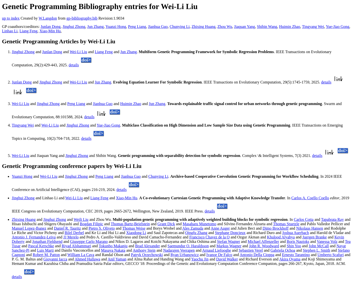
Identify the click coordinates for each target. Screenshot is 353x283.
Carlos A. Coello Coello (310, 198)
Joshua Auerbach (295, 233)
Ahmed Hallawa (87, 259)
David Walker (227, 259)
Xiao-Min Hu (50, 31)
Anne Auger (220, 228)
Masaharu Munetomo (199, 224)
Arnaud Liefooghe (216, 250)
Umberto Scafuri (330, 255)
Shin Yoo (294, 246)
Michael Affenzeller (263, 241)
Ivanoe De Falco (219, 255)
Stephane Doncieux (230, 233)
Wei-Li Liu (78, 52)
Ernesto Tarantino (296, 255)
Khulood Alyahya (281, 237)
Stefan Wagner (228, 241)
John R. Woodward (264, 246)
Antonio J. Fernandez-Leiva (34, 237)
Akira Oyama (290, 259)
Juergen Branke (315, 237)
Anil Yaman (117, 259)
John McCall (319, 246)
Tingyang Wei (313, 26)
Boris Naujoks (298, 241)
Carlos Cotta (304, 219)
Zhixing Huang (203, 26)
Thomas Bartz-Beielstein (130, 224)
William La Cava (80, 255)
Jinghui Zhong (74, 26)
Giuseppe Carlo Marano (89, 241)
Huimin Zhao (289, 26)
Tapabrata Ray (332, 219)
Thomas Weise (133, 228)
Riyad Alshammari (76, 246)
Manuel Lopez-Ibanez (29, 228)
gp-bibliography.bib (82, 18)
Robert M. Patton (46, 255)
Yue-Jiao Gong (337, 26)
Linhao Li (10, 31)
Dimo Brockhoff (276, 228)
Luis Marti (45, 250)
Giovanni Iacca (55, 259)
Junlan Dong (51, 26)
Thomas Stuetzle (286, 224)
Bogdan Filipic (91, 224)
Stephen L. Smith (316, 250)
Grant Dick (166, 224)
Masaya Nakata (113, 250)
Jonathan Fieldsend (47, 241)
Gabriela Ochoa (282, 250)
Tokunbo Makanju (113, 246)
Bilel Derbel (74, 233)
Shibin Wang (267, 26)
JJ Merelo (71, 237)
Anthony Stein (144, 250)
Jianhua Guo (158, 26)
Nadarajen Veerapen (179, 250)
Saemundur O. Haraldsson (188, 246)
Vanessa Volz (327, 241)
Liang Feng (29, 31)
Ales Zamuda (192, 228)
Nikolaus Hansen (309, 228)
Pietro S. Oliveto (101, 228)
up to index (11, 18)
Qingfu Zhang (196, 233)
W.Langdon (47, 18)
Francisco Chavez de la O (209, 237)
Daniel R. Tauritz (67, 228)
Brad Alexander (147, 246)
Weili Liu (81, 219)
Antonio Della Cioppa (257, 255)
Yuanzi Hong (115, 26)
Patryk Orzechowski (147, 255)
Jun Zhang (95, 26)
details (74, 65)
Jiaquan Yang (244, 26)
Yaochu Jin (200, 259)
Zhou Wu (224, 26)
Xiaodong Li (136, 233)
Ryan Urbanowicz (184, 255)
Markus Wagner (228, 246)
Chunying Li (179, 26)
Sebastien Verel (251, 250)
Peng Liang (137, 26)
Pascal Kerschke (41, 246)
